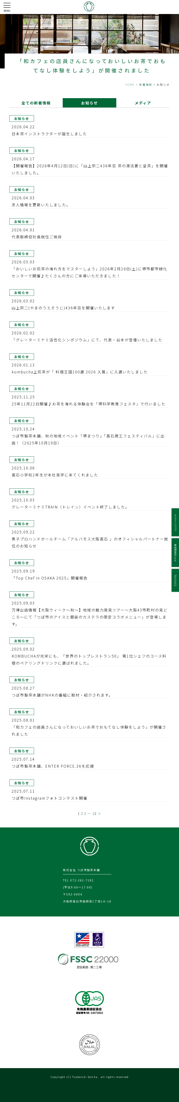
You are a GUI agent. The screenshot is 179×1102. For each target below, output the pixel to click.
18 (94, 813)
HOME (130, 84)
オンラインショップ (175, 522)
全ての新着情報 (36, 102)
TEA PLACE (175, 580)
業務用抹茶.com (175, 552)
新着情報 (145, 84)
